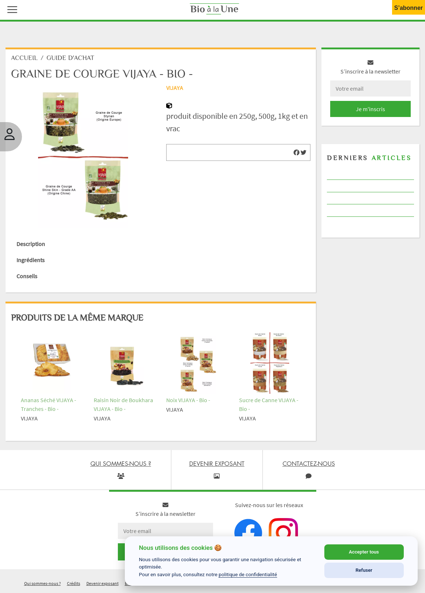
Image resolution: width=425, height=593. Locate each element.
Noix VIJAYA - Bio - (188, 400)
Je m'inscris (370, 109)
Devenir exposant (102, 583)
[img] (296, 152)
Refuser (363, 570)
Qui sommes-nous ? (42, 583)
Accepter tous (364, 552)
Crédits (73, 583)
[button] (11, 9)
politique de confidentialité (248, 574)
